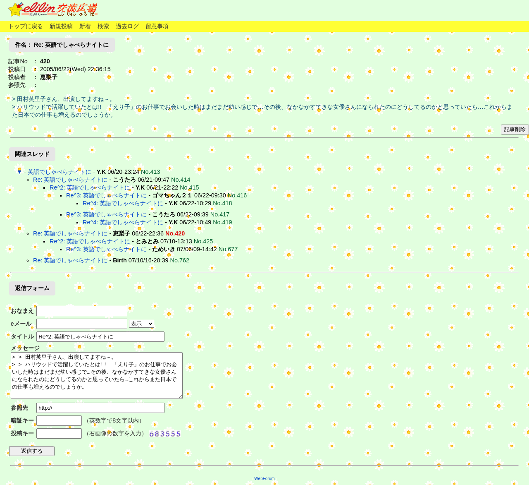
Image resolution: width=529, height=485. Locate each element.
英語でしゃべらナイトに (59, 171)
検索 (103, 26)
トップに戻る (25, 26)
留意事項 (157, 26)
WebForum (264, 478)
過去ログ (127, 26)
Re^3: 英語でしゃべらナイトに (106, 195)
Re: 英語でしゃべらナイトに (70, 179)
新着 (85, 26)
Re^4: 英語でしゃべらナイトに (123, 203)
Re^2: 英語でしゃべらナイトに (90, 187)
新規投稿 (61, 26)
